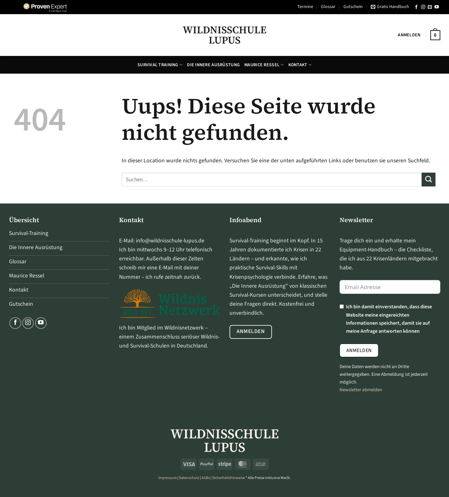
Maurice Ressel (264, 65)
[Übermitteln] (428, 179)
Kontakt (300, 65)
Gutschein (353, 7)
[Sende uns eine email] (430, 7)
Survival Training (159, 65)
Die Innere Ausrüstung (213, 65)
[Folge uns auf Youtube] (437, 7)
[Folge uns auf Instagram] (423, 7)
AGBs (205, 478)
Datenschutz (189, 478)
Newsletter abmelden (361, 389)
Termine (305, 7)
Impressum (167, 478)
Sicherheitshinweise (228, 478)
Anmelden (359, 350)
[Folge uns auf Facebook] (416, 7)
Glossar (328, 7)
